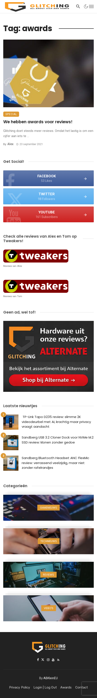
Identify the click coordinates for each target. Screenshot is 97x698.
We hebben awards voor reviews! (37, 122)
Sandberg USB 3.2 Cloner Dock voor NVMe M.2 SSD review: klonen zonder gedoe (58, 440)
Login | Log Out (45, 687)
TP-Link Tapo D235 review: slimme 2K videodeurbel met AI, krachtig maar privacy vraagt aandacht (56, 422)
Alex (10, 144)
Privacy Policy (19, 687)
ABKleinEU (50, 678)
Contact (81, 687)
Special (11, 114)
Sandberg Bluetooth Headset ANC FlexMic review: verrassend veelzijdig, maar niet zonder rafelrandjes (55, 463)
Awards (66, 687)
